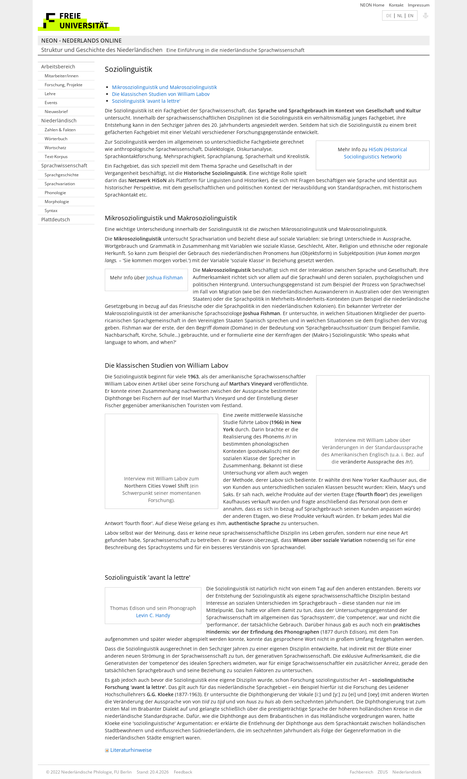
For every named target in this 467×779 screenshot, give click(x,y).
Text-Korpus (56, 156)
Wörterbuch (56, 139)
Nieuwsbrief (56, 111)
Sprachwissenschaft (64, 165)
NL (399, 15)
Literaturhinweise (128, 749)
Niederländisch (59, 120)
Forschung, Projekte (63, 85)
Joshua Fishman (164, 277)
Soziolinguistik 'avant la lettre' (146, 101)
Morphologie (57, 201)
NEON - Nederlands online (81, 40)
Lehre (50, 94)
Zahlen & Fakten (60, 130)
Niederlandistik (406, 772)
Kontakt (396, 5)
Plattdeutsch (55, 219)
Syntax (51, 210)
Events (51, 102)
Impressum (419, 5)
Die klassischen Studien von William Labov (161, 94)
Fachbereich (361, 772)
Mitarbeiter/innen (61, 76)
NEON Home (372, 5)
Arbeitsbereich (58, 66)
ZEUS (383, 772)
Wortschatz (55, 148)
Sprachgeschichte (62, 175)
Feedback (183, 772)
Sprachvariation (60, 184)
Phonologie (55, 193)
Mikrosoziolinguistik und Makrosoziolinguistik (164, 87)
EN (410, 15)
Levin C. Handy (153, 615)
